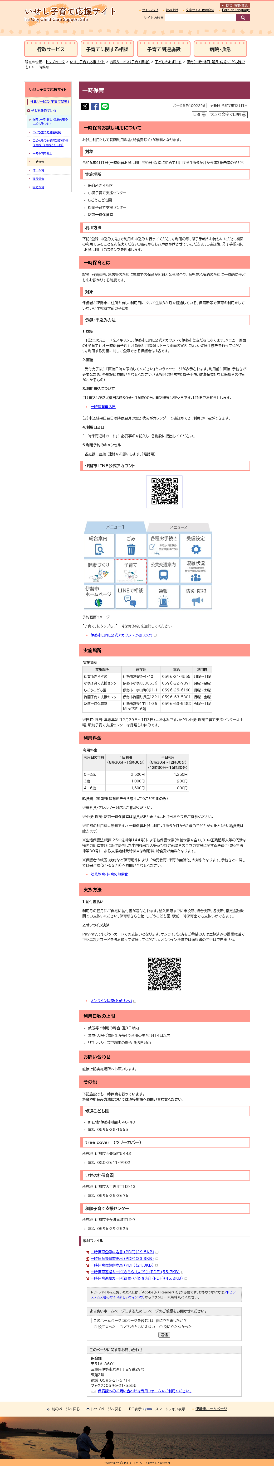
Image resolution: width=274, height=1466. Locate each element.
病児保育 (38, 187)
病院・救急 (220, 49)
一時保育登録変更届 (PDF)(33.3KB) (124, 1258)
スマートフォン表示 (170, 1409)
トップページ (55, 62)
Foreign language (236, 10)
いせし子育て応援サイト (87, 62)
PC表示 (135, 1409)
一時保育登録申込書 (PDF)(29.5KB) (124, 1252)
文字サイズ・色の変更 (200, 10)
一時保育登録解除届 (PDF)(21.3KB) (124, 1265)
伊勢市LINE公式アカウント (124, 635)
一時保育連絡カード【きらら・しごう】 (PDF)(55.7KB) (137, 1272)
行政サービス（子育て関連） (130, 62)
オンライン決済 (113, 1001)
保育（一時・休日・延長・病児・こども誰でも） (50, 121)
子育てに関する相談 (107, 49)
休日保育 (38, 170)
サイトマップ (150, 10)
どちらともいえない (139, 1327)
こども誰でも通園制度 (47, 132)
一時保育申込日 (103, 407)
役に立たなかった (177, 1327)
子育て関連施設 (164, 49)
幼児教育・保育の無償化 (109, 874)
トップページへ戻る (106, 1409)
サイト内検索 (154, 17)
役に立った (107, 1327)
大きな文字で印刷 (225, 114)
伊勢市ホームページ (211, 1409)
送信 (164, 1335)
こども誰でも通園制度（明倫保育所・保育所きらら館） (50, 142)
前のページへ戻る (66, 1409)
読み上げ (172, 10)
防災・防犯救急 (237, 5)
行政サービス (51, 49)
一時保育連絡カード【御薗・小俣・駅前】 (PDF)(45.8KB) (139, 1278)
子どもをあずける (168, 62)
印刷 (196, 114)
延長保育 (38, 178)
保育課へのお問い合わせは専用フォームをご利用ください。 (144, 1391)
